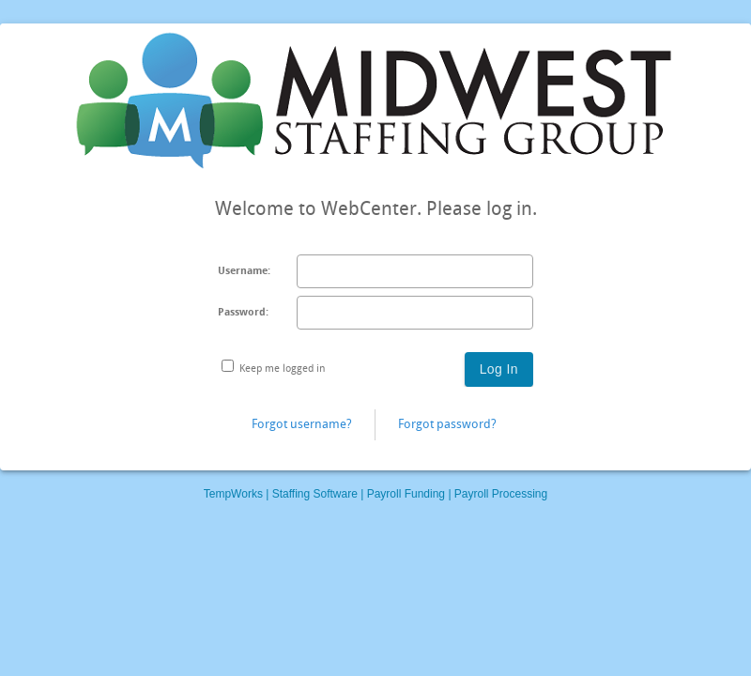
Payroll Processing (500, 493)
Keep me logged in (282, 368)
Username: (244, 271)
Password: (243, 312)
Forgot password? (447, 424)
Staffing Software (315, 493)
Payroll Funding (406, 493)
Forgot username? (302, 424)
